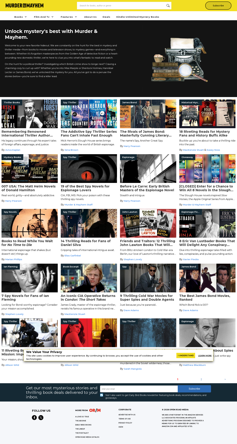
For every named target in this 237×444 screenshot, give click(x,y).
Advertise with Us (126, 415)
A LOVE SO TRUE (82, 417)
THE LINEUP (80, 429)
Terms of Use (124, 419)
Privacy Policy (125, 423)
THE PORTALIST (82, 433)
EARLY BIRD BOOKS (83, 425)
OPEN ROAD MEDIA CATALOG (87, 437)
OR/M (120, 427)
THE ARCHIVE (80, 421)
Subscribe (218, 5)
